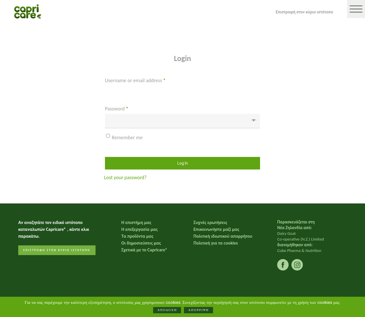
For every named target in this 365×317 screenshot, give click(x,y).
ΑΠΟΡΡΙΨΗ (199, 311)
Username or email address (135, 80)
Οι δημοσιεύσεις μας (141, 243)
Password (116, 109)
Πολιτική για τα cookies (216, 243)
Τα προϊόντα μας (137, 236)
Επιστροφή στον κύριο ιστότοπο (304, 11)
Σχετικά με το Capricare (144, 250)
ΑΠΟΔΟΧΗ (168, 311)
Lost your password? (125, 177)
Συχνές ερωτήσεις (210, 222)
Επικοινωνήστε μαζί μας (216, 229)
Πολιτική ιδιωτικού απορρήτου (223, 236)
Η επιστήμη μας (136, 222)
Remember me (127, 137)
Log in (182, 163)
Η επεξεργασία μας (139, 229)
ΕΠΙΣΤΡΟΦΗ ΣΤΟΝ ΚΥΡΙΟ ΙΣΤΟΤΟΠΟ (56, 250)
